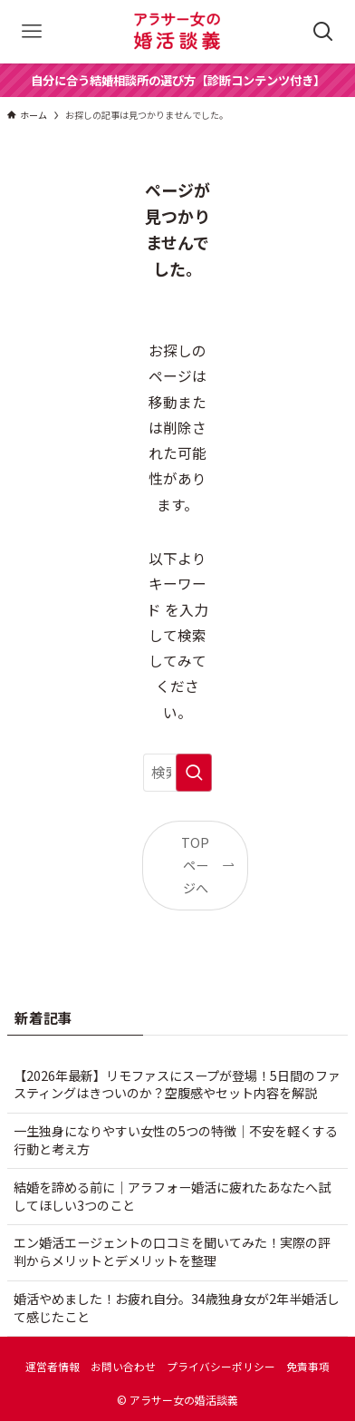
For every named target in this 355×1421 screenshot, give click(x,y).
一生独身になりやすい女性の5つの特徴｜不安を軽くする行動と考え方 (176, 1140)
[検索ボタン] (323, 31)
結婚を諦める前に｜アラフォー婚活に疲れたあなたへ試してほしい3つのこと (172, 1196)
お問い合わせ (123, 1366)
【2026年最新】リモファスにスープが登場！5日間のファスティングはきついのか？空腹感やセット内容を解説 (177, 1084)
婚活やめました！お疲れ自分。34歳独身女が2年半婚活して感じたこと (177, 1308)
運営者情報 (52, 1366)
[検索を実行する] (194, 772)
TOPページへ (195, 865)
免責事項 (308, 1366)
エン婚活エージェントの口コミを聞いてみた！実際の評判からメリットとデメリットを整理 (172, 1251)
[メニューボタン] (31, 31)
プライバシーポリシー (221, 1366)
